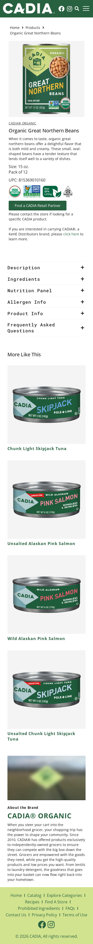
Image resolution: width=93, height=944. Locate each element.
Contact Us (16, 915)
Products (33, 27)
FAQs (70, 908)
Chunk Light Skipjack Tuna (37, 448)
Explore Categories (64, 895)
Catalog (34, 895)
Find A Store (56, 902)
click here (71, 234)
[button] (46, 267)
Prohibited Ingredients (39, 908)
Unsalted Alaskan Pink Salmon (41, 543)
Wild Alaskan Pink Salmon (36, 638)
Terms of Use (74, 915)
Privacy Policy (44, 915)
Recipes (32, 902)
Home (15, 27)
